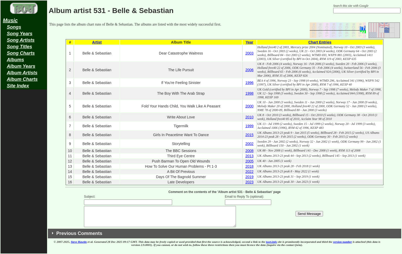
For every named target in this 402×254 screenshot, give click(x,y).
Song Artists (21, 40)
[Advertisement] (24, 173)
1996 (249, 83)
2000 (249, 106)
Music (10, 20)
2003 (249, 53)
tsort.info (271, 245)
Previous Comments (79, 237)
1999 (249, 126)
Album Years (21, 66)
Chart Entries (319, 42)
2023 (249, 182)
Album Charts (22, 79)
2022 (249, 172)
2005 (249, 161)
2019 (249, 177)
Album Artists (22, 72)
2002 (249, 144)
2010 (249, 117)
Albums (15, 59)
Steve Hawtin (79, 245)
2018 (249, 166)
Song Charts (21, 53)
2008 (249, 151)
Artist (97, 42)
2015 (249, 135)
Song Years (19, 33)
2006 (249, 70)
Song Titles (19, 46)
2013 (249, 156)
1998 (249, 93)
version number (342, 245)
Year (249, 42)
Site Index (18, 85)
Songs (14, 27)
